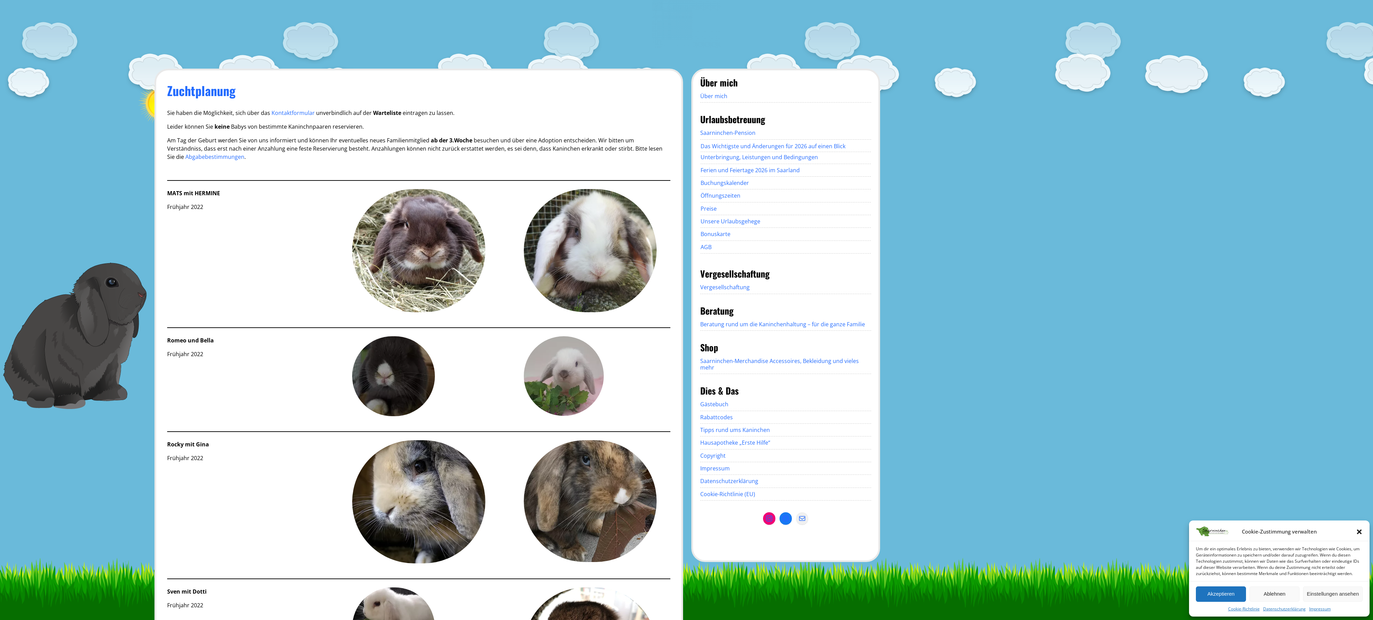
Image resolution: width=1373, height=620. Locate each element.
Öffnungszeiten (720, 195)
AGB (706, 247)
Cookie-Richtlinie (1244, 609)
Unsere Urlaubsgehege (730, 221)
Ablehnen (1274, 594)
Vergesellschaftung (725, 287)
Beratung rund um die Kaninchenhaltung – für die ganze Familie (782, 324)
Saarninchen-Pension (727, 133)
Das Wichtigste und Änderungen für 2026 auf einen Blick (773, 146)
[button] (1359, 531)
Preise (709, 208)
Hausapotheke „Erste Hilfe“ (735, 442)
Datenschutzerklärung (1284, 609)
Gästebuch (714, 404)
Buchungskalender (725, 183)
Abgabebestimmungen (214, 157)
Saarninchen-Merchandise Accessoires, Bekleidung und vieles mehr (779, 364)
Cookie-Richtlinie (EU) (727, 494)
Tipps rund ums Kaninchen (735, 430)
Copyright (713, 455)
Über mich (713, 96)
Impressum (1320, 609)
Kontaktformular (293, 113)
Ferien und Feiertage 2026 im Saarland (750, 170)
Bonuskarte (715, 234)
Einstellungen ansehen (1333, 594)
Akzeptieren (1220, 594)
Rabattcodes (716, 417)
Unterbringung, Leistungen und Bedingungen (759, 157)
